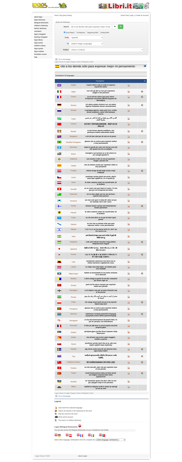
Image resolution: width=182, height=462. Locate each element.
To (68, 44)
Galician (73, 224)
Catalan (73, 166)
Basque (73, 131)
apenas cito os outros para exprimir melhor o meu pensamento (101, 142)
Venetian (74, 382)
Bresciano (73, 147)
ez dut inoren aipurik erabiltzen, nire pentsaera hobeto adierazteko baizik (100, 131)
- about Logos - (82, 456)
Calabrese (73, 159)
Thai (73, 356)
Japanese (73, 249)
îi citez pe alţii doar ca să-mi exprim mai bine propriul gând (100, 326)
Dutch (73, 182)
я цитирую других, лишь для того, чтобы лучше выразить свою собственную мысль (101, 112)
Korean (73, 254)
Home (56, 15)
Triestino (74, 368)
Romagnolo (73, 321)
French (73, 97)
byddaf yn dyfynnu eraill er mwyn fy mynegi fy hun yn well (101, 387)
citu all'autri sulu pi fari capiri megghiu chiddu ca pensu (100, 338)
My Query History (66, 15)
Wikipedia (85, 62)
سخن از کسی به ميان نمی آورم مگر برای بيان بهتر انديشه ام (100, 297)
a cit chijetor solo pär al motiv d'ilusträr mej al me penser (101, 291)
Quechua (73, 314)
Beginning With (91, 33)
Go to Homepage (64, 59)
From (67, 37)
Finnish (73, 206)
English (73, 85)
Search (66, 27)
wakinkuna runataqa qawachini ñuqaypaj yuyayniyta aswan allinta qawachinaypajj (101, 315)
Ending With (104, 33)
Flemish (73, 213)
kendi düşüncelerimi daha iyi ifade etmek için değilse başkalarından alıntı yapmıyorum (101, 375)
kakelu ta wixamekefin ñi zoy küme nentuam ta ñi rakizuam (100, 274)
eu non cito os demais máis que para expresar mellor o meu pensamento (100, 224)
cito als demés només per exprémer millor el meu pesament (100, 166)
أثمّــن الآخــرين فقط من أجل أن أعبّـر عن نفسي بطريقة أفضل (101, 119)
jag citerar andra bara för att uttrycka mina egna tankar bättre (101, 350)
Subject (66, 50)
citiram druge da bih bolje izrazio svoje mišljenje (100, 171)
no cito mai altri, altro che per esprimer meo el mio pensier (101, 368)
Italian (73, 92)
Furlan (73, 218)
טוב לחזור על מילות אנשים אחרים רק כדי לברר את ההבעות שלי (101, 230)
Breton (73, 154)
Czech (73, 177)
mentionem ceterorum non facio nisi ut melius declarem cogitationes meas (100, 262)
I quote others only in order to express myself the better (100, 86)
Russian (73, 110)
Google (67, 62)
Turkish (73, 373)
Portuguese (73, 309)
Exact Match (69, 33)
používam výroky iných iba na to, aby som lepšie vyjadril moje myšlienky (100, 344)
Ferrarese (73, 201)
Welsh (73, 387)
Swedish (73, 349)
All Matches (80, 33)
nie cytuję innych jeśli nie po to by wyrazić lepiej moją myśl (101, 303)
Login (131, 15)
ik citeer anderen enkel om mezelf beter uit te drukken (101, 183)
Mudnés (73, 279)
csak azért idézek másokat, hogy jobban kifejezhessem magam (101, 243)
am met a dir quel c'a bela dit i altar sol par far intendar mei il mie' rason (101, 201)
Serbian (73, 332)
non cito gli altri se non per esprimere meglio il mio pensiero (101, 92)
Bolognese (73, 136)
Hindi (73, 236)
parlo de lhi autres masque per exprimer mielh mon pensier (101, 285)
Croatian (73, 171)
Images (73, 62)
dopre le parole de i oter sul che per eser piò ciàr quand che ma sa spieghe (100, 148)
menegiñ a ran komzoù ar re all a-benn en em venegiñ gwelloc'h (100, 154)
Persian (73, 297)
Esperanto (73, 194)
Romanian (73, 326)
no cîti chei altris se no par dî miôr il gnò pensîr (101, 218)
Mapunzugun (73, 274)
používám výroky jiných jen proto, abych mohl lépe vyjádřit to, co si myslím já (101, 177)
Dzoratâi (74, 189)
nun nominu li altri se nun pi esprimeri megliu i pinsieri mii (101, 160)
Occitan (73, 285)
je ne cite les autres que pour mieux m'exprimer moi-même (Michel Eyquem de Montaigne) (100, 98)
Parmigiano (74, 290)
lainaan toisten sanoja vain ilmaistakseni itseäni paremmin (101, 207)
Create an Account (142, 15)
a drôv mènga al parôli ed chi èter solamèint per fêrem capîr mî (100, 279)
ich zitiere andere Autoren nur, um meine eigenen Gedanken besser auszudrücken (101, 105)
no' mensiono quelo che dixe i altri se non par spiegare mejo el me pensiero (100, 382)
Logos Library (59, 62)
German (73, 105)
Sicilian (73, 337)
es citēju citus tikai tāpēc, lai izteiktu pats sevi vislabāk (100, 268)
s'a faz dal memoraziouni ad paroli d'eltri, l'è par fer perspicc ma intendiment (100, 320)
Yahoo (79, 62)
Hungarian (73, 242)
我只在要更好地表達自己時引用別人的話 (101, 362)
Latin (73, 262)
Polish (73, 302)
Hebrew (73, 229)
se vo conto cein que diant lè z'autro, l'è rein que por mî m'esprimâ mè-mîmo (100, 189)
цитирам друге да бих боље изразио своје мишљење (100, 332)
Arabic (73, 119)
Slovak (73, 344)
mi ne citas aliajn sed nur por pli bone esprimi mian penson (101, 195)
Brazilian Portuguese (73, 142)
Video (92, 62)
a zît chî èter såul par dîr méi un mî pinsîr (101, 136)
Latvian (73, 267)
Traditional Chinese (73, 362)
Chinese (73, 124)
